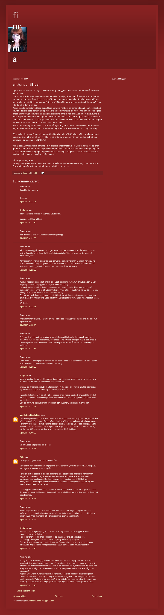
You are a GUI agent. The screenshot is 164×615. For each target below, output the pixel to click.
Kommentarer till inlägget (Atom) (40, 601)
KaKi (22, 457)
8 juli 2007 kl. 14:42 (28, 519)
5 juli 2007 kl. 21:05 (28, 202)
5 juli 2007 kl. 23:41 (28, 406)
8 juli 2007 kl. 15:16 (28, 548)
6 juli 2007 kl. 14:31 (28, 448)
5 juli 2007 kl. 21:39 (28, 270)
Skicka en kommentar (26, 591)
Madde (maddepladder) (30, 415)
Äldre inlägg (97, 596)
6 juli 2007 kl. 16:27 (28, 499)
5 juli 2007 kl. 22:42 (28, 325)
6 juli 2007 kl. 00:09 (28, 433)
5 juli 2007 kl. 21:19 (28, 223)
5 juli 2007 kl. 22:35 (28, 307)
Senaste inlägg (19, 596)
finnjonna (17, 37)
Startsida (58, 596)
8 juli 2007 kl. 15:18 (28, 585)
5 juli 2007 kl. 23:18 (28, 349)
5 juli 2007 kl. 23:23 (28, 367)
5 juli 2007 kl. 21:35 (28, 238)
